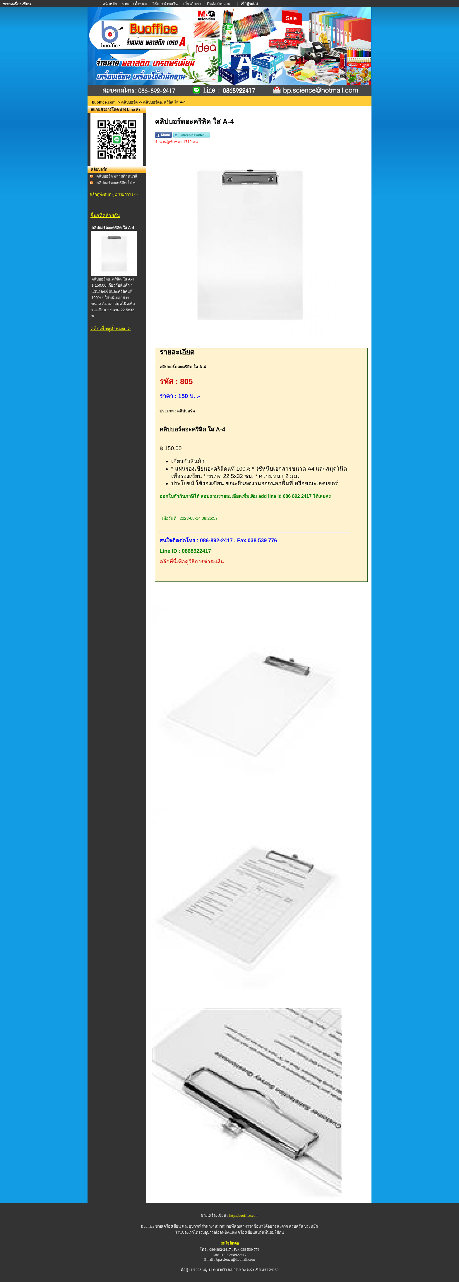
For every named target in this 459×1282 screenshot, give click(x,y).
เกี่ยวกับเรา (192, 3)
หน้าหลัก (110, 3)
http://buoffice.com (243, 1215)
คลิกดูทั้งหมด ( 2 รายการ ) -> (114, 194)
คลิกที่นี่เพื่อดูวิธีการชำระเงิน (192, 562)
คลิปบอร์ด (129, 102)
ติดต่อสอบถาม (219, 3)
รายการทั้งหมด (134, 3)
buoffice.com (104, 102)
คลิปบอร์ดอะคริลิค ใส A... (117, 182)
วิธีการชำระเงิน (166, 3)
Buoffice (147, 1226)
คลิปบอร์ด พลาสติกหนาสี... (118, 176)
